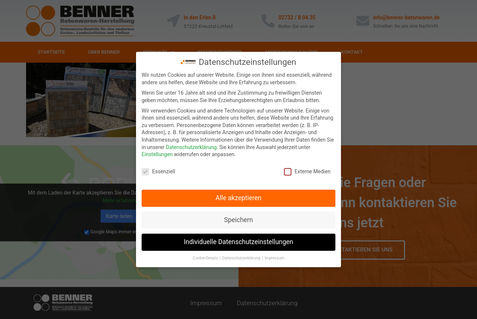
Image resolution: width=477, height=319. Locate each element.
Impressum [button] (274, 257)
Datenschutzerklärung (191, 147)
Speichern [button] (238, 219)
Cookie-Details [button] (206, 257)
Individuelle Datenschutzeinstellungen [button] (238, 241)
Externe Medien (307, 171)
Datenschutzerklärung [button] (241, 257)
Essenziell (158, 171)
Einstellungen (157, 154)
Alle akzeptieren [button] (238, 197)
